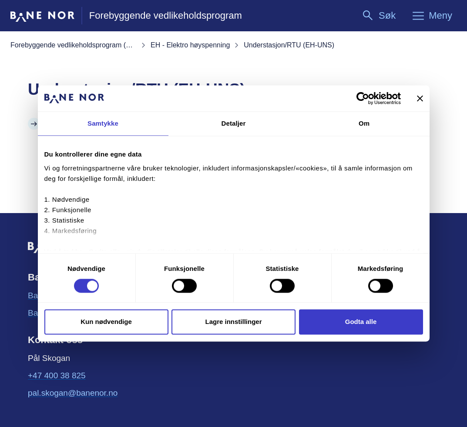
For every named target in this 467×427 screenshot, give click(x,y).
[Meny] (432, 15)
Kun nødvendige (106, 322)
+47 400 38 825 (57, 375)
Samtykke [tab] (102, 123)
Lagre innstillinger (233, 322)
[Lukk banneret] (420, 98)
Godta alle (361, 322)
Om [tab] (364, 123)
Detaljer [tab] (234, 123)
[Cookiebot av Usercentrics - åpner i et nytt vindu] (363, 98)
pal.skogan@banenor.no (73, 392)
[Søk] (378, 15)
